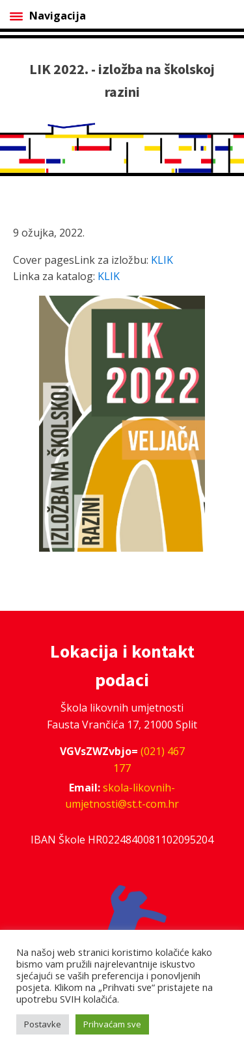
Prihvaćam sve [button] (112, 1024)
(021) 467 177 (149, 759)
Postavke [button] (42, 1024)
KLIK (162, 260)
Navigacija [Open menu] (48, 15)
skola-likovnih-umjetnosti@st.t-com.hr (122, 796)
